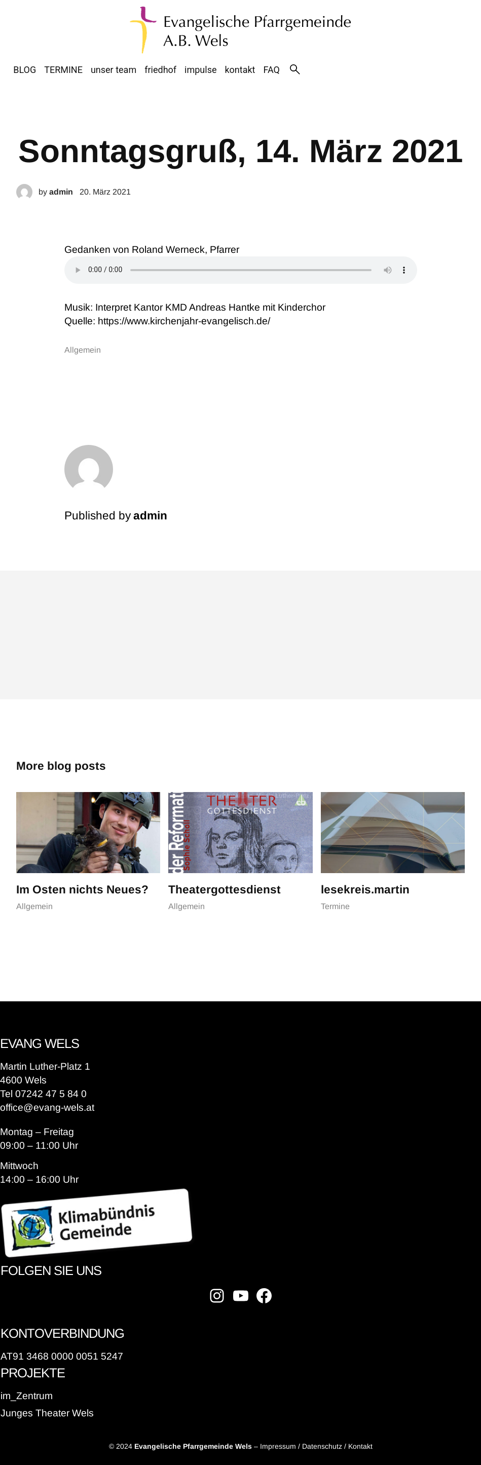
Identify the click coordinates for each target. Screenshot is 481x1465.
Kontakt (360, 1446)
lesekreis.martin (365, 889)
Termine (335, 906)
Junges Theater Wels (47, 1413)
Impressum (278, 1446)
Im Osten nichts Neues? (82, 889)
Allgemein (82, 350)
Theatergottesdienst (224, 889)
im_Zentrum (27, 1396)
